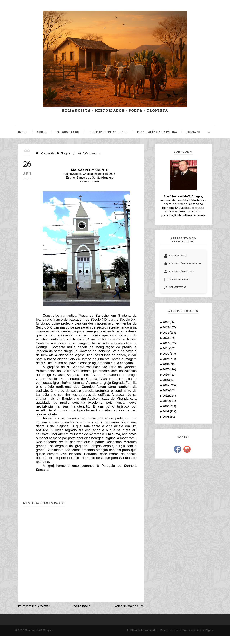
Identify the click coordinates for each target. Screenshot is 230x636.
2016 (166, 374)
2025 (166, 327)
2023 (166, 338)
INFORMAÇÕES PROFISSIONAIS (182, 263)
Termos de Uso (169, 630)
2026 (166, 322)
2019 (166, 359)
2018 (166, 364)
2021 (166, 348)
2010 (166, 406)
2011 (166, 401)
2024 (166, 332)
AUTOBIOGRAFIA (175, 256)
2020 (166, 353)
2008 (166, 416)
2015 (166, 380)
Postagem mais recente (34, 606)
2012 (166, 395)
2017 (166, 369)
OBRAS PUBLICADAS (176, 279)
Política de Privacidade (141, 630)
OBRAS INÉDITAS (175, 287)
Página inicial (81, 606)
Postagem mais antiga (128, 606)
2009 (166, 411)
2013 (166, 390)
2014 (166, 385)
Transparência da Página (198, 630)
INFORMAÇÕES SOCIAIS (179, 271)
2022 (166, 343)
